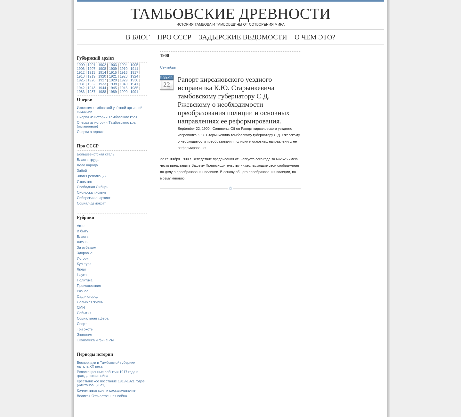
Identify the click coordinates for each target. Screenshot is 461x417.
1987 (91, 92)
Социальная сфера (93, 318)
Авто (81, 226)
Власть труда (88, 160)
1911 (134, 69)
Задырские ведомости (242, 37)
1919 (91, 76)
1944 (102, 88)
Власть (82, 236)
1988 (102, 92)
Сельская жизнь (90, 302)
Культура (84, 264)
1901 (91, 65)
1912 (81, 72)
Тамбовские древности (231, 13)
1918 (81, 76)
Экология (84, 335)
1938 (113, 84)
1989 (113, 92)
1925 (81, 80)
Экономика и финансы (95, 340)
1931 (81, 84)
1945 (113, 88)
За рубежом (86, 247)
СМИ (81, 307)
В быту (82, 231)
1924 (134, 76)
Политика (85, 280)
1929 (123, 80)
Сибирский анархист (93, 198)
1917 (134, 72)
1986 (81, 92)
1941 (134, 84)
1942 (81, 88)
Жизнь (82, 242)
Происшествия (89, 286)
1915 (113, 72)
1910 (123, 69)
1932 (91, 84)
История (84, 258)
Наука (82, 275)
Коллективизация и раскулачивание (106, 390)
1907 (91, 69)
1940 (123, 84)
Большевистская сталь (95, 154)
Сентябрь (168, 67)
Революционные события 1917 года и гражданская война (107, 374)
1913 (91, 72)
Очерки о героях (90, 132)
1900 (81, 65)
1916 (123, 72)
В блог (137, 37)
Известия (84, 181)
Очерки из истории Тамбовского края (107, 117)
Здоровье (85, 253)
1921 (113, 76)
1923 (123, 76)
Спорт (82, 324)
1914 (102, 72)
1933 (102, 84)
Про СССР (174, 37)
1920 (102, 76)
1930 (134, 80)
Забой (82, 170)
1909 (113, 69)
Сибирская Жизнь (91, 192)
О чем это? (315, 37)
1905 (134, 65)
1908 (102, 69)
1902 (102, 65)
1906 (81, 69)
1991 (134, 92)
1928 (113, 80)
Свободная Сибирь (92, 187)
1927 (102, 80)
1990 (123, 92)
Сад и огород (87, 296)
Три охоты (85, 329)
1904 (123, 65)
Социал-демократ (91, 203)
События (84, 313)
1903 (113, 65)
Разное (82, 291)
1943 (91, 88)
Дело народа (87, 165)
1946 (123, 88)
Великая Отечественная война (102, 396)
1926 (91, 80)
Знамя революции (92, 176)
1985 (134, 88)
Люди (81, 269)
